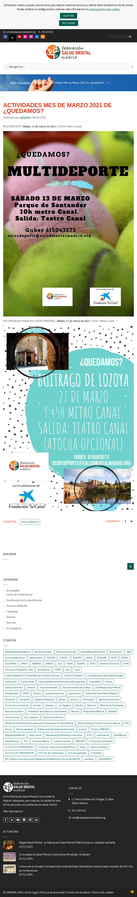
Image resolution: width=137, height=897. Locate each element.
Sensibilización (12, 741)
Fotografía (24, 699)
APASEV (49, 663)
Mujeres (75, 711)
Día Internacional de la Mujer (77, 687)
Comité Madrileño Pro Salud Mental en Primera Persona (32, 675)
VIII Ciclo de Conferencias (51, 753)
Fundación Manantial (44, 699)
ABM (129, 652)
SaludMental (120, 735)
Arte (60, 663)
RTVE (89, 735)
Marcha (79, 705)
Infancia (74, 699)
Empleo (37, 693)
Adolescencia (36, 658)
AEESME (51, 658)
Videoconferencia (98, 747)
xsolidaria (89, 759)
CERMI (57, 669)
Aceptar (68, 15)
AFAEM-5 (64, 658)
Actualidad (24, 82)
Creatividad (95, 681)
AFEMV (124, 658)
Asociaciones (43, 669)
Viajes (83, 747)
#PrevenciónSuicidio (66, 652)
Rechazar (68, 23)
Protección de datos (78, 892)
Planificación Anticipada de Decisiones (56, 729)
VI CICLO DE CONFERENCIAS (19, 747)
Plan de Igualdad (24, 729)
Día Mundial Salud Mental (107, 687)
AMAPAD (36, 663)
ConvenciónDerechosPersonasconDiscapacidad (61, 681)
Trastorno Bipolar (41, 741)
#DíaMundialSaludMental (17, 652)
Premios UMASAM (16, 605)
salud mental (103, 735)
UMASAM (25, 117)
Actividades (13, 590)
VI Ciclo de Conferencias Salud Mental (56, 747)
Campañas (12, 611)
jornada (37, 705)
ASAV (92, 663)
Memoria (91, 705)
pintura (8, 729)
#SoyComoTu (115, 652)
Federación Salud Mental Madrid (101, 693)
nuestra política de (104, 9)
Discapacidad (11, 693)
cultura (108, 681)
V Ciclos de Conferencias (101, 741)
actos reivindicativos (15, 658)
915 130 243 (79, 810)
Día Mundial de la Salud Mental (24, 600)
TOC (25, 741)
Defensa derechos (14, 687)
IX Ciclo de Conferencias (17, 705)
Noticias (11, 622)
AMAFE (24, 663)
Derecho (31, 687)
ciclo (67, 669)
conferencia (11, 681)
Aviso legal (31, 892)
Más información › (13, 811)
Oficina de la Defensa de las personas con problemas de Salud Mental (39, 723)
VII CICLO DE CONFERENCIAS (19, 753)
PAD (127, 723)
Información (88, 699)
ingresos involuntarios (109, 699)
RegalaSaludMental (15, 735)
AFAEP (89, 658)
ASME (126, 663)
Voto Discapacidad (77, 753)
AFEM (114, 658)
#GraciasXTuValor (43, 652)
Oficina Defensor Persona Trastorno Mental (99, 723)
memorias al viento (14, 711)
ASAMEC (81, 663)
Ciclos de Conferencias (19, 594)
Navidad (112, 711)
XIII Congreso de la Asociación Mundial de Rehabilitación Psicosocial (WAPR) (42, 759)
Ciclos (77, 669)
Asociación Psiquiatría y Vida (19, 669)
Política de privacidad (52, 892)
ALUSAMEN (10, 663)
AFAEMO (77, 658)
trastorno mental (62, 741)
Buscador (9, 554)
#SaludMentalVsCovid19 (93, 652)
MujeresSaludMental (93, 711)
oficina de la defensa (53, 717)
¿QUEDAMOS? (105, 759)
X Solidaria (96, 753)
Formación (10, 699)
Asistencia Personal (109, 663)
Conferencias (27, 681)
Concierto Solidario (73, 675)
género (62, 699)
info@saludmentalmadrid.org (21, 32)
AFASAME (102, 658)
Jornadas (49, 705)
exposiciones (74, 693)
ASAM (70, 663)
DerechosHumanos (49, 687)
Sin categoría (39, 82)
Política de (103, 892)
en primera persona (54, 693)
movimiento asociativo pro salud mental (47, 711)
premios (83, 729)
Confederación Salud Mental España (105, 675)
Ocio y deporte (29, 521)
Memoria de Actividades (112, 705)
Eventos (10, 617)
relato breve (35, 735)
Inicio (13, 82)
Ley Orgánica (64, 705)
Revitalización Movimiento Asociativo (64, 735)
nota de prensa (12, 717)
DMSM (26, 693)
